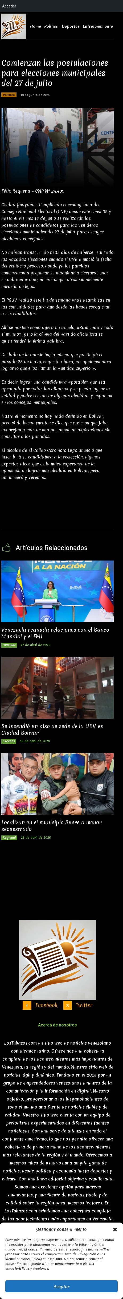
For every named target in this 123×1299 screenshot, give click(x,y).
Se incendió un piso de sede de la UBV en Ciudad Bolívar (52, 729)
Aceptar (61, 1286)
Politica (9, 94)
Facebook (46, 1005)
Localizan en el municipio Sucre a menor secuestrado (51, 826)
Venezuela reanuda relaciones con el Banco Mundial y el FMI (55, 633)
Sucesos (9, 741)
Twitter (84, 1005)
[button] (115, 1229)
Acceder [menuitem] (9, 6)
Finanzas (9, 645)
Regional (9, 837)
